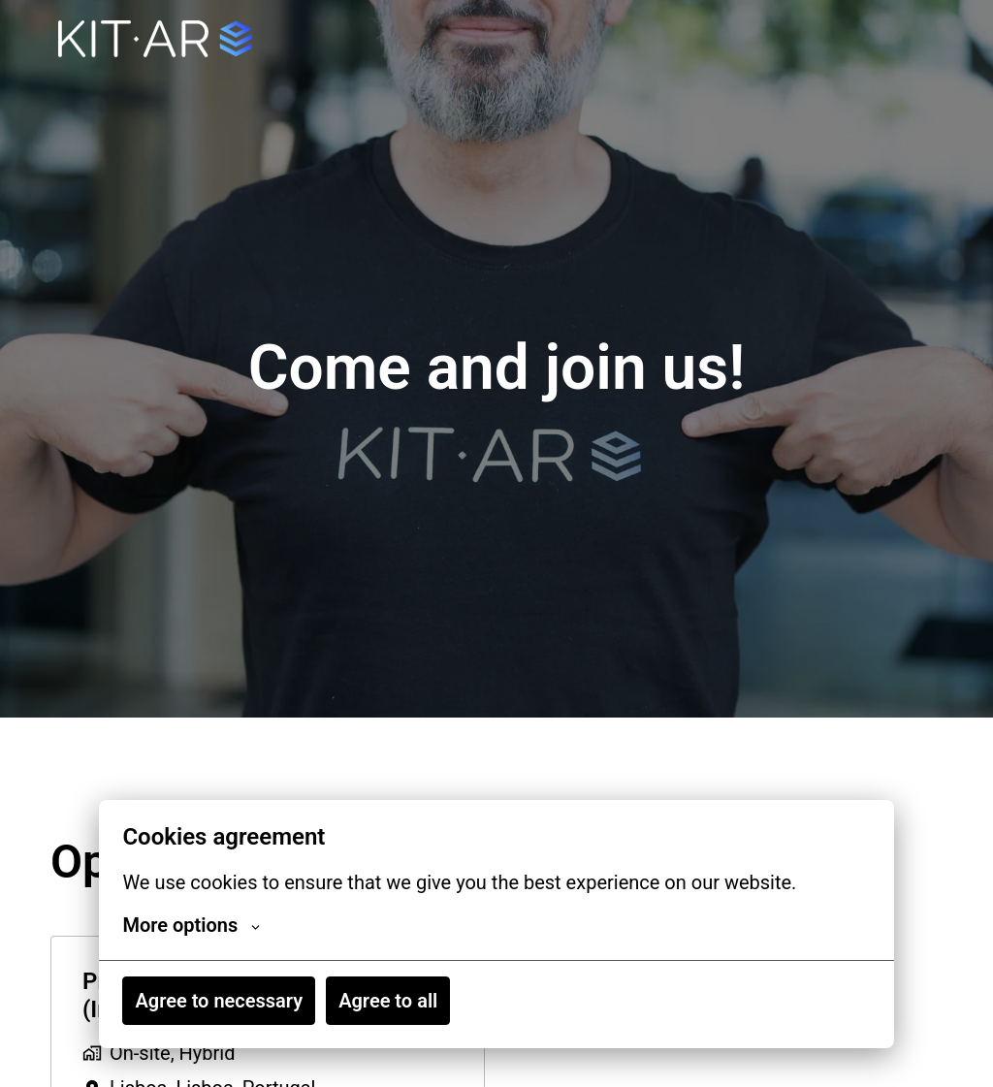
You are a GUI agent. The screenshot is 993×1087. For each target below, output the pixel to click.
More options (191, 925)
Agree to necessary (219, 1000)
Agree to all (387, 1000)
